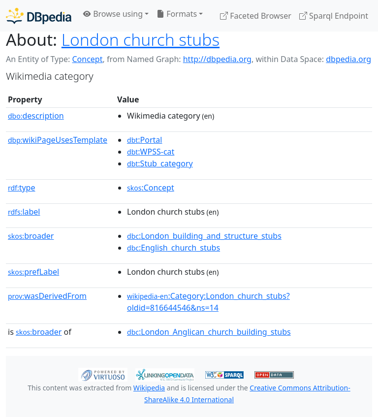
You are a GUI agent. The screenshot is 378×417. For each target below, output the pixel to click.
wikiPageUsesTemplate (57, 139)
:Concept (150, 187)
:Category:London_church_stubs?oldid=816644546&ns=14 (208, 301)
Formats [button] (177, 13)
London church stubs (141, 39)
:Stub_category (160, 163)
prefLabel (33, 271)
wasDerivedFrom (47, 295)
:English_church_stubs (173, 247)
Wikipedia (149, 387)
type (21, 187)
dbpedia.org (348, 59)
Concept (87, 59)
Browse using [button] (113, 13)
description (36, 115)
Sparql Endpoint (333, 15)
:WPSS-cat (150, 151)
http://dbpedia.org (217, 59)
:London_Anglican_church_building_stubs (209, 331)
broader (31, 235)
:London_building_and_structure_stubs (204, 235)
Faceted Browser (255, 15)
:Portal (144, 139)
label (24, 211)
